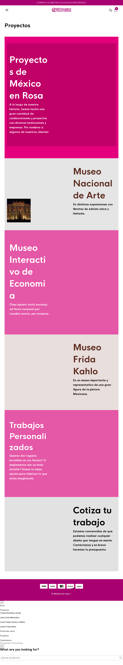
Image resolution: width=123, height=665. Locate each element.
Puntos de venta (7, 631)
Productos (4, 610)
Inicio (2, 605)
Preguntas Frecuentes (11, 643)
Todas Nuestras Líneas (10, 613)
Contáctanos (6, 640)
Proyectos (4, 635)
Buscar (120, 657)
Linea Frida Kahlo (8, 626)
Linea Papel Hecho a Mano (12, 622)
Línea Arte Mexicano (9, 617)
